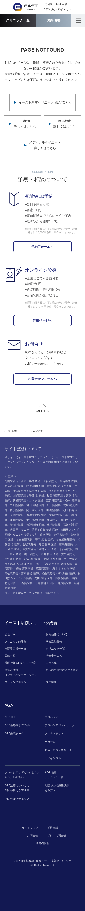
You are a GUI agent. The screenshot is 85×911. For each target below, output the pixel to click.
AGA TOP (10, 717)
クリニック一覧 (18, 20)
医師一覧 (10, 655)
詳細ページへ (42, 320)
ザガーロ (50, 741)
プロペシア (51, 717)
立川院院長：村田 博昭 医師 (27, 505)
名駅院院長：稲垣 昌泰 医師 (39, 544)
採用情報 (51, 682)
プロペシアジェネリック (60, 725)
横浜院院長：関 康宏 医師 (26, 510)
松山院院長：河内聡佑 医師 (58, 573)
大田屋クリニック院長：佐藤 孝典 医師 (34, 529)
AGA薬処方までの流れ (18, 725)
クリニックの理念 (15, 641)
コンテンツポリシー (17, 682)
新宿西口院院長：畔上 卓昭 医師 (24, 485)
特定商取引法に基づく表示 (62, 670)
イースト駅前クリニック (15, 431)
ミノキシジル (53, 758)
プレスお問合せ (56, 835)
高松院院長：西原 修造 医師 (22, 573)
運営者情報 (42, 843)
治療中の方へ (54, 655)
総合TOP (10, 634)
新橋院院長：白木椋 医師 (28, 500)
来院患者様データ (15, 648)
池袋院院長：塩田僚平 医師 (29, 490)
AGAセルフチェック (17, 798)
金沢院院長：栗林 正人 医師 (39, 549)
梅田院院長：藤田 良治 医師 (41, 554)
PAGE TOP (42, 411)
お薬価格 (53, 20)
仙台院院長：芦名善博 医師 (60, 481)
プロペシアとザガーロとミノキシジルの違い (22, 775)
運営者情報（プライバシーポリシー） (21, 673)
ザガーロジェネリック (58, 750)
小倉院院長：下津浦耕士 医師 (37, 583)
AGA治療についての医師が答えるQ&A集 (17, 788)
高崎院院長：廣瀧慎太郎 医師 (28, 515)
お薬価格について (57, 634)
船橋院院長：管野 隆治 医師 (27, 524)
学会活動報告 (54, 641)
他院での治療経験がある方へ (57, 788)
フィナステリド (54, 733)
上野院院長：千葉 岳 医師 (28, 495)
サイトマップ (30, 827)
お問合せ (32, 835)
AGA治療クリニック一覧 (54, 775)
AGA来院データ (14, 733)
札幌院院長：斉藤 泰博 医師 (23, 481)
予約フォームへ (42, 246)
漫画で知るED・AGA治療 (20, 662)
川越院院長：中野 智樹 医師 (27, 520)
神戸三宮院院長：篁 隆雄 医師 (53, 563)
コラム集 (51, 662)
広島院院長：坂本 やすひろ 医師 (56, 568)
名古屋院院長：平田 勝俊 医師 (34, 539)
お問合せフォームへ (42, 379)
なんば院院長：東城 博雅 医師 (42, 558)
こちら (55, 593)
